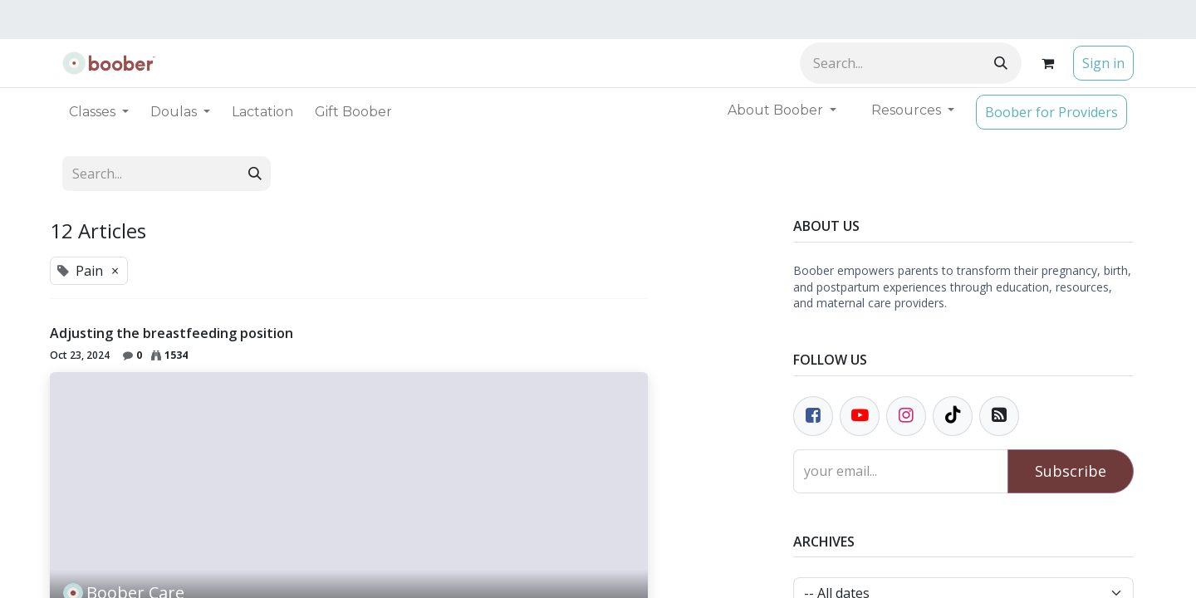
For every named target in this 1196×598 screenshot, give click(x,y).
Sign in (1103, 63)
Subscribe (1070, 471)
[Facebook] (813, 416)
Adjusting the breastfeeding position (171, 333)
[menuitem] (262, 112)
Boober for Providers (1051, 112)
